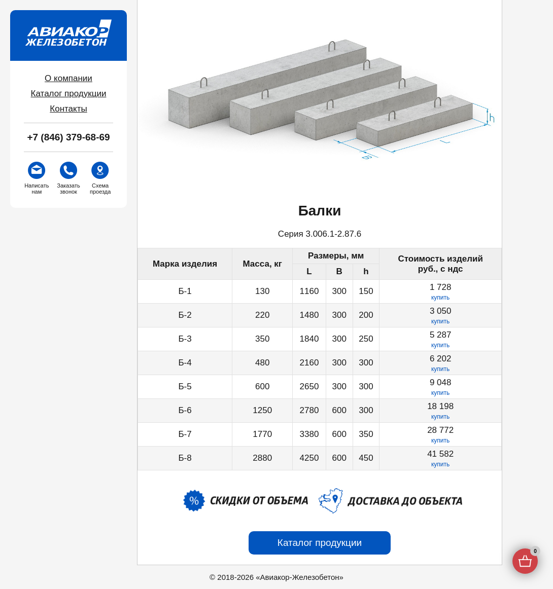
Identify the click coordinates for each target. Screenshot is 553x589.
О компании (68, 78)
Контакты (68, 109)
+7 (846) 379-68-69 (68, 137)
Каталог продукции (69, 93)
